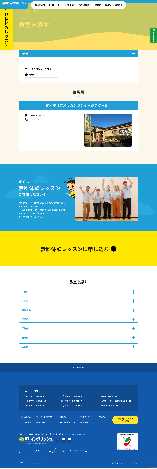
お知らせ (118, 5)
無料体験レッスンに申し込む (125, 420)
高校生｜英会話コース (73, 406)
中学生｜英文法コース (73, 401)
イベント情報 (70, 5)
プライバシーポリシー (118, 464)
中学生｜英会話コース (73, 397)
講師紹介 (108, 5)
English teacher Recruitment (72, 451)
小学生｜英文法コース (37, 406)
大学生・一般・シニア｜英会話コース (116, 401)
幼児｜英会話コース (36, 397)
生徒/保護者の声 (84, 5)
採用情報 (35, 451)
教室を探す (29, 11)
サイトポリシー (133, 464)
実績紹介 (98, 5)
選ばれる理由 (40, 5)
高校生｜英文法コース (110, 397)
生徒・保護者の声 (46, 417)
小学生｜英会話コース (37, 401)
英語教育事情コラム (68, 422)
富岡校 (31, 74)
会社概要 (42, 422)
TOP (20, 11)
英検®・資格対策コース (110, 406)
